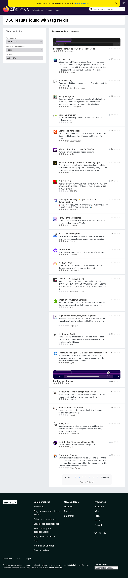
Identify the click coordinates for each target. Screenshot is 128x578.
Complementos (41, 502)
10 (97, 477)
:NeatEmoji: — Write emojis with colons (77, 392)
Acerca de (38, 506)
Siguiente (105, 477)
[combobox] (107, 9)
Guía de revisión (41, 550)
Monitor (99, 520)
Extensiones (37, 10)
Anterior (68, 477)
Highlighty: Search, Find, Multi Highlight (77, 316)
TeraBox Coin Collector (70, 218)
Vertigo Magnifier (67, 96)
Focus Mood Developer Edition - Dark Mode (74, 49)
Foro (35, 541)
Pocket (98, 525)
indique (20, 565)
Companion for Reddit (69, 131)
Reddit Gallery (65, 80)
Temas (49, 10)
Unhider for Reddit (67, 334)
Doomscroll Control (68, 455)
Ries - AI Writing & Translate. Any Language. (79, 162)
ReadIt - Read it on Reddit (71, 407)
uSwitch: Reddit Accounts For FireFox (76, 149)
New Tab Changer (67, 115)
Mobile (67, 511)
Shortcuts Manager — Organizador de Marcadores (83, 353)
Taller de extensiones (44, 519)
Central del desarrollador (46, 523)
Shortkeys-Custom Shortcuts (73, 300)
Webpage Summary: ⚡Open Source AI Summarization (77, 200)
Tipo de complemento (15, 46)
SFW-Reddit (64, 249)
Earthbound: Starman (63, 381)
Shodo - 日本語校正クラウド (72, 279)
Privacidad (7, 558)
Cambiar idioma (101, 564)
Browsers (99, 506)
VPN (97, 511)
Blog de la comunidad (44, 536)
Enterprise (69, 515)
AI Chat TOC (65, 59)
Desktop (68, 506)
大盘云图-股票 (65, 181)
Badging (9, 54)
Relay (97, 515)
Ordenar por (11, 38)
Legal (28, 558)
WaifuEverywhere (67, 263)
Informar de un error (43, 545)
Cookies (19, 558)
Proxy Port (64, 423)
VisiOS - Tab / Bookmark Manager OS (76, 442)
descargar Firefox (81, 3)
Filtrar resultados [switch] (14, 31)
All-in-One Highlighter (69, 234)
